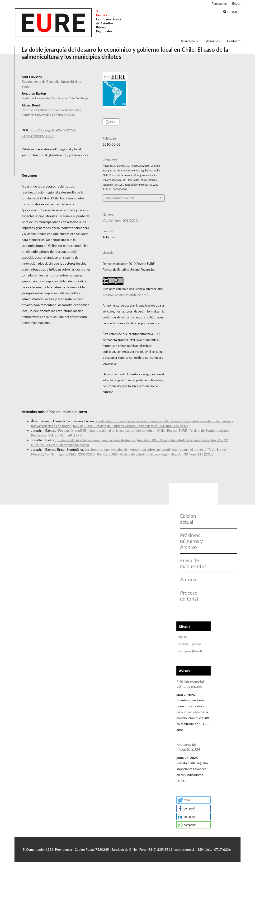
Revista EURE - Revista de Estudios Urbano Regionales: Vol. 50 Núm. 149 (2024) (131, 426)
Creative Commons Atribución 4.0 (125, 295)
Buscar (230, 12)
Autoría (188, 579)
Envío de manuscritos (191, 563)
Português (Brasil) (189, 651)
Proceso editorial (189, 596)
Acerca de (188, 41)
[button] (193, 800)
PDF (112, 122)
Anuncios (213, 41)
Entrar (236, 3)
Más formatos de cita (120, 198)
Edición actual (188, 519)
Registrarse (219, 3)
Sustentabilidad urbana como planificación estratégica (96, 440)
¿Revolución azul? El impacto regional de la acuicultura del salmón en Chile (111, 430)
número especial (193, 712)
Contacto (234, 41)
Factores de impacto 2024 (188, 746)
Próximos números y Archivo (191, 541)
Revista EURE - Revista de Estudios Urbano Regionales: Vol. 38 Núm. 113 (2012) (155, 454)
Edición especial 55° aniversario (190, 684)
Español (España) (188, 644)
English (181, 637)
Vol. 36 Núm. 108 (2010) (120, 220)
